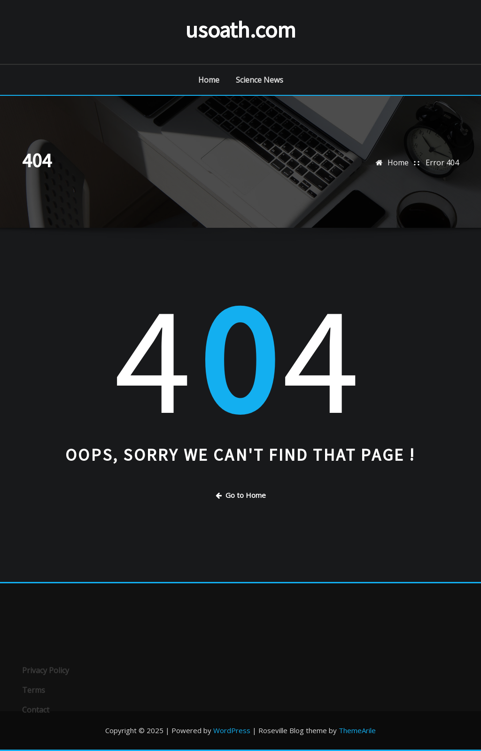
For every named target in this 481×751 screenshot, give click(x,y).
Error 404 (442, 162)
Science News (259, 80)
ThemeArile (357, 730)
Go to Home (241, 495)
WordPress (231, 730)
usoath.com (240, 29)
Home (208, 80)
